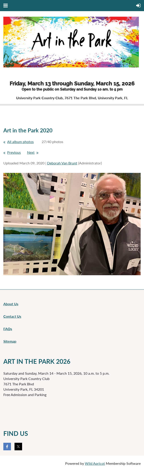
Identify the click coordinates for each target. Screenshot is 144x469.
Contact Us (12, 316)
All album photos (20, 141)
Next (31, 152)
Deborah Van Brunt (62, 163)
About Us (10, 304)
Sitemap (9, 341)
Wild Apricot (95, 463)
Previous (14, 152)
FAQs (7, 329)
